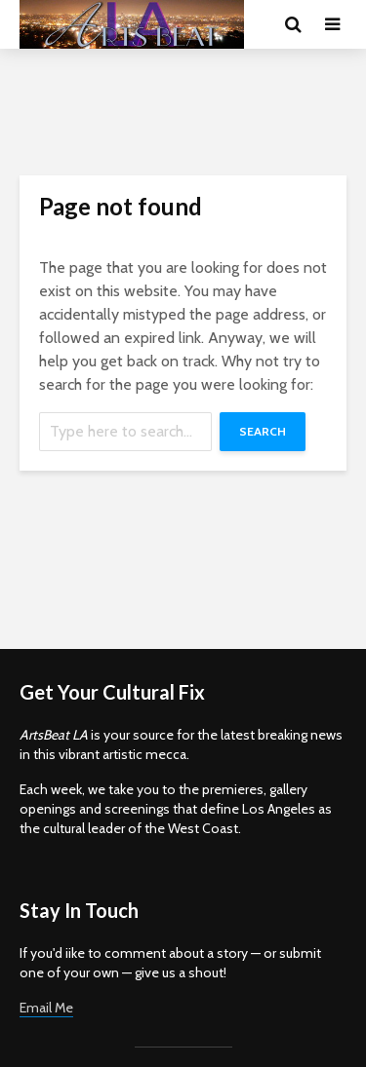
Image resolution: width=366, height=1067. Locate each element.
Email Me (46, 1007)
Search (262, 431)
